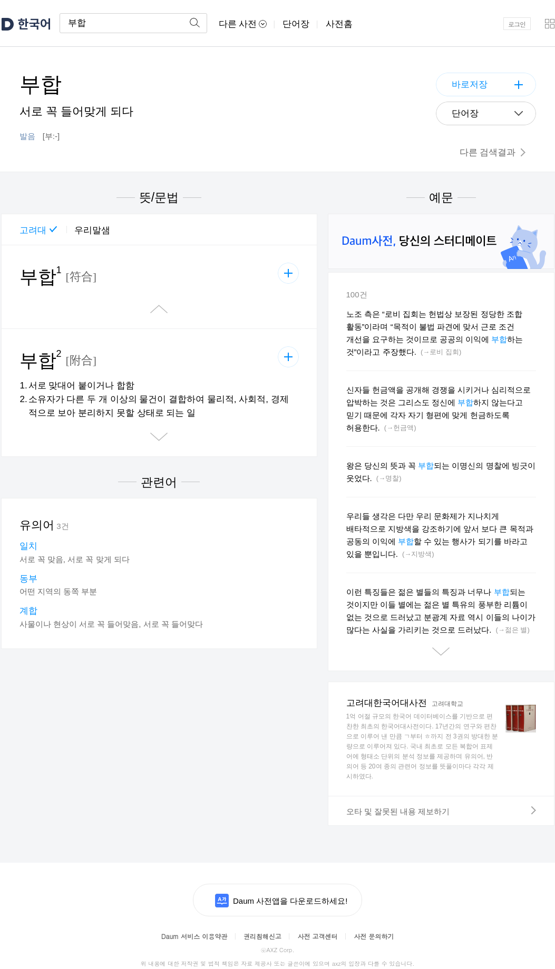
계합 (28, 611)
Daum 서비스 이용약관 (194, 936)
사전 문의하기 (374, 936)
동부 (28, 579)
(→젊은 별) (513, 630)
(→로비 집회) (441, 352)
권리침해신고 (262, 936)
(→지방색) (418, 554)
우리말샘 (92, 230)
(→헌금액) (400, 428)
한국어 (34, 24)
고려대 (33, 230)
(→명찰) (389, 478)
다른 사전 (243, 24)
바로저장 (470, 84)
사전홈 (339, 24)
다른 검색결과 (492, 152)
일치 (28, 546)
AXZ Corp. (277, 950)
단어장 (296, 24)
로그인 (516, 23)
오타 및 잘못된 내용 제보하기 (441, 811)
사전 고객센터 (318, 936)
